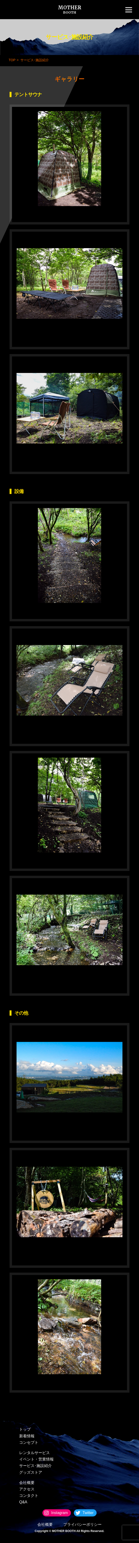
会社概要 (27, 1483)
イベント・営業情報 (36, 1459)
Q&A (23, 1502)
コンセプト (28, 1442)
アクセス (27, 1489)
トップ (25, 1429)
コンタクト (28, 1496)
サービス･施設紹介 (35, 1466)
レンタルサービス (34, 1453)
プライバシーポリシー (82, 1524)
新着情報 (27, 1436)
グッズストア (30, 1472)
